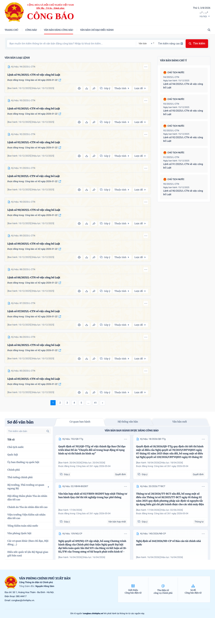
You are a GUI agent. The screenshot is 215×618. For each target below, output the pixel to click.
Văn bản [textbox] (143, 43)
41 (95, 402)
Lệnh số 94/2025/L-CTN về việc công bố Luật (33, 74)
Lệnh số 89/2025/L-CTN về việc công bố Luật (33, 243)
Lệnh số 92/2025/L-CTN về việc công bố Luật (33, 142)
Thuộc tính (122, 88)
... (88, 402)
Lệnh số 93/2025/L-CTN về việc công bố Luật (33, 108)
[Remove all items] (151, 43)
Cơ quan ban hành (80, 421)
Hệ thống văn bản (128, 421)
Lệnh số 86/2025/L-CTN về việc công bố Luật (33, 345)
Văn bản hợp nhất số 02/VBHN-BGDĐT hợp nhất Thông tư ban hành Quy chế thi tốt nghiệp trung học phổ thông (92, 495)
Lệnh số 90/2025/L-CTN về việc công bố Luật (33, 210)
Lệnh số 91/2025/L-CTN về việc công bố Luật (33, 176)
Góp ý (65, 474)
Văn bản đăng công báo (58, 29)
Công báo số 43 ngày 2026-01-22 (41, 181)
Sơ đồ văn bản (20, 422)
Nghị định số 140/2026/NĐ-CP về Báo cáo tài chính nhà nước (168, 543)
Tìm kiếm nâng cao (170, 43)
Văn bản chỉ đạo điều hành (97, 29)
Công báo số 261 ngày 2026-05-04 (93, 466)
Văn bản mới (179, 421)
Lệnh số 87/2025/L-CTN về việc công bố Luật (33, 311)
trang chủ (11, 29)
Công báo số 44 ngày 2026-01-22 (41, 80)
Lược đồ (140, 88)
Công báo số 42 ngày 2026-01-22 (41, 249)
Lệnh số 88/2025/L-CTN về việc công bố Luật (33, 277)
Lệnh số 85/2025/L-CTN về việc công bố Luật (33, 379)
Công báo (31, 29)
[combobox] (146, 43)
